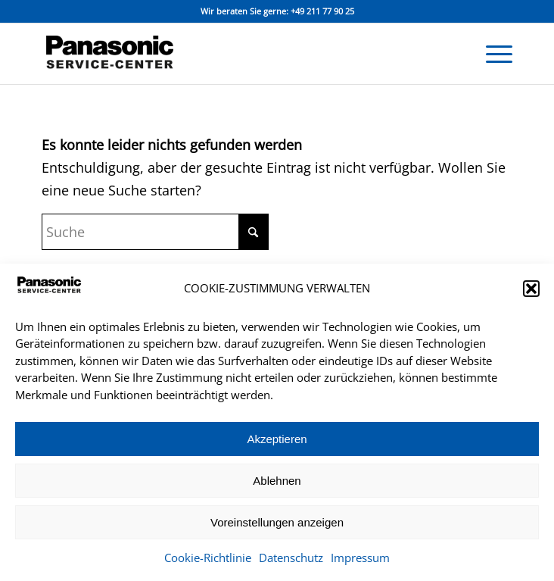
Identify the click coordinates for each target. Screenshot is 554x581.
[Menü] (491, 53)
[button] (531, 288)
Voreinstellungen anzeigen (277, 522)
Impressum (360, 557)
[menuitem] (491, 53)
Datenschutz (291, 557)
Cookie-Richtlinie (207, 557)
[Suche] (155, 232)
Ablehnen (276, 480)
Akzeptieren (277, 439)
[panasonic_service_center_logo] (230, 53)
